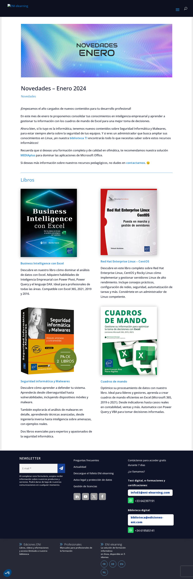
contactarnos (135, 163)
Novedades (28, 96)
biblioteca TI (78, 138)
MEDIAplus (28, 155)
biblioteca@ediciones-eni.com (147, 519)
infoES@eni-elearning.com (150, 492)
